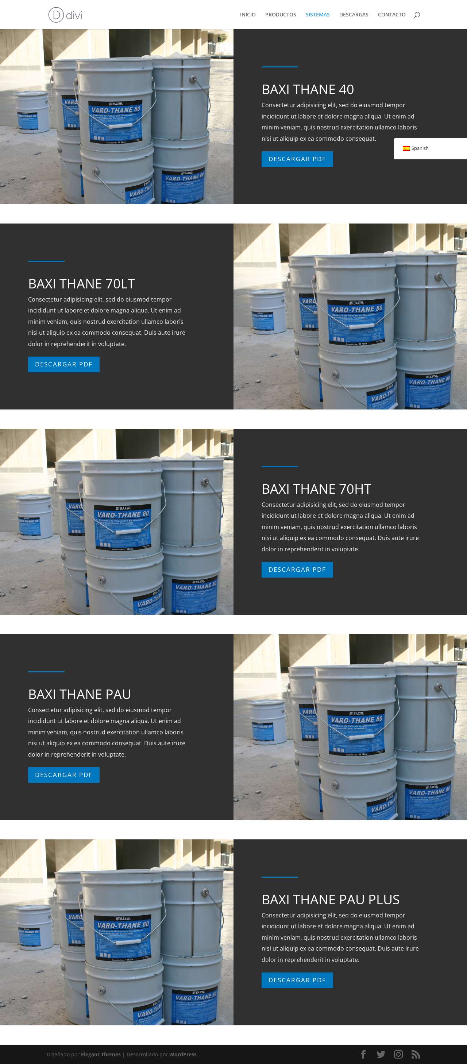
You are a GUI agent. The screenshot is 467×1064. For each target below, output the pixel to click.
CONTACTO (392, 15)
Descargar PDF (296, 163)
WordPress (183, 1054)
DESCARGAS (353, 15)
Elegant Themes (101, 1054)
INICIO (248, 15)
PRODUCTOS (280, 15)
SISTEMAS (318, 15)
